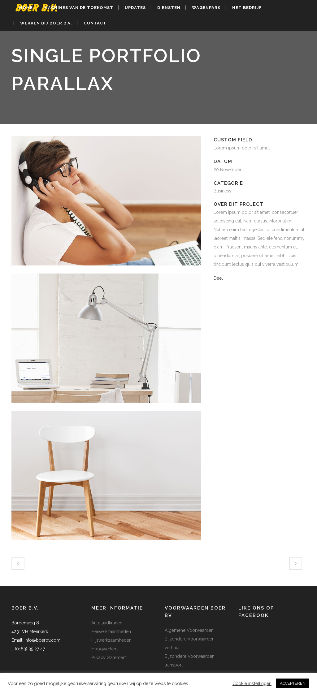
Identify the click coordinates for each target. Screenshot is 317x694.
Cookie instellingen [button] (251, 683)
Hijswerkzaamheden (111, 640)
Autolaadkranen (106, 622)
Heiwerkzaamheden (111, 631)
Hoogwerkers (105, 648)
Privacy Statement (109, 657)
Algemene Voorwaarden (189, 630)
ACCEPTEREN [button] (293, 683)
